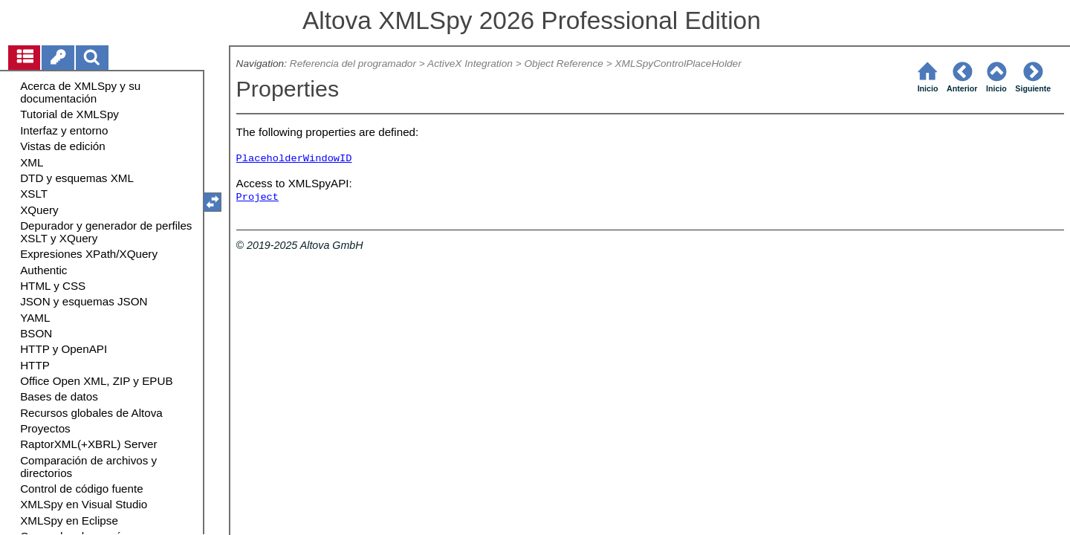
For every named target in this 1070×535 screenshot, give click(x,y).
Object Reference (563, 63)
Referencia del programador (353, 63)
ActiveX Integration (470, 63)
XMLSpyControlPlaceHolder (678, 63)
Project (257, 197)
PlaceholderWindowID (294, 158)
